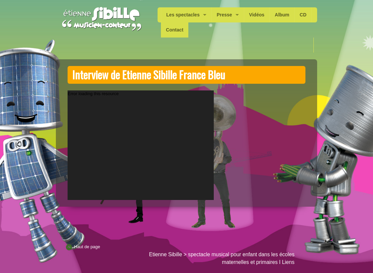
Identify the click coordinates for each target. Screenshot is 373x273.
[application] (141, 145)
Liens (288, 262)
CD (303, 14)
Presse (224, 14)
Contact (174, 29)
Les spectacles (183, 14)
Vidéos (257, 14)
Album (282, 14)
